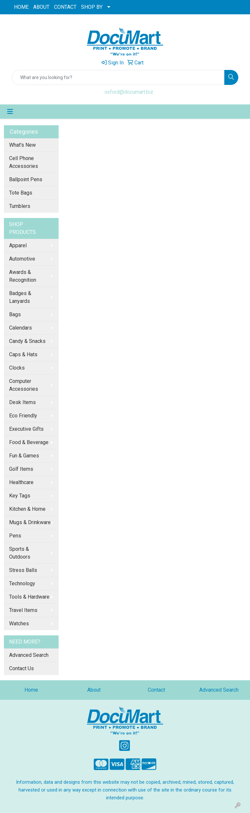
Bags (15, 314)
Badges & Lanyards (20, 297)
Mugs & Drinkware (30, 522)
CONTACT (65, 7)
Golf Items (21, 469)
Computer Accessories (23, 385)
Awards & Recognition (22, 276)
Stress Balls (23, 570)
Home (31, 690)
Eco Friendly (23, 416)
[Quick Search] (118, 77)
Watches (19, 623)
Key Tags (19, 496)
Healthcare (21, 482)
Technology (22, 583)
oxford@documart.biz (128, 92)
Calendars (20, 328)
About (94, 690)
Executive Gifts (26, 429)
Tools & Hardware (29, 597)
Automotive (22, 259)
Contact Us (21, 668)
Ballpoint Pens (25, 179)
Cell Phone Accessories (23, 162)
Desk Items (22, 402)
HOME (21, 7)
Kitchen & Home (27, 509)
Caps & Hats (23, 354)
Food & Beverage (29, 442)
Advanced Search (29, 655)
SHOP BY (92, 7)
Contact (156, 690)
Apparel (18, 245)
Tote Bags (20, 193)
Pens (15, 536)
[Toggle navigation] (10, 111)
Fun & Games (24, 456)
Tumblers (19, 206)
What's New (22, 145)
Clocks (17, 368)
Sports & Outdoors (19, 553)
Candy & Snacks (27, 341)
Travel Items (23, 610)
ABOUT (41, 7)
